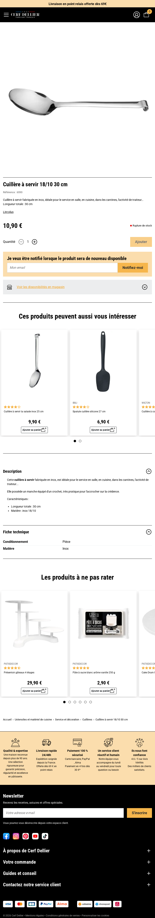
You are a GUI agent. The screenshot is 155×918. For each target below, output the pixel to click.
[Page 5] (85, 702)
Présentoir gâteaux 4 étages (19, 672)
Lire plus (8, 212)
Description (77, 471)
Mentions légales (34, 915)
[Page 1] (75, 441)
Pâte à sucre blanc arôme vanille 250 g (94, 672)
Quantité (9, 242)
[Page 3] (75, 702)
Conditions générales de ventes (63, 915)
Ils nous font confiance (139, 753)
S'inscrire (139, 813)
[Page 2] (80, 441)
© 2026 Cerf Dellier (13, 915)
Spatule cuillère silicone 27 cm (89, 411)
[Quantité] (28, 241)
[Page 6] (90, 702)
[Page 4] (80, 702)
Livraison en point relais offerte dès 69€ (78, 4)
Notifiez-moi (133, 267)
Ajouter (141, 242)
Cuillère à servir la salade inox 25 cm (24, 411)
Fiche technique (77, 532)
